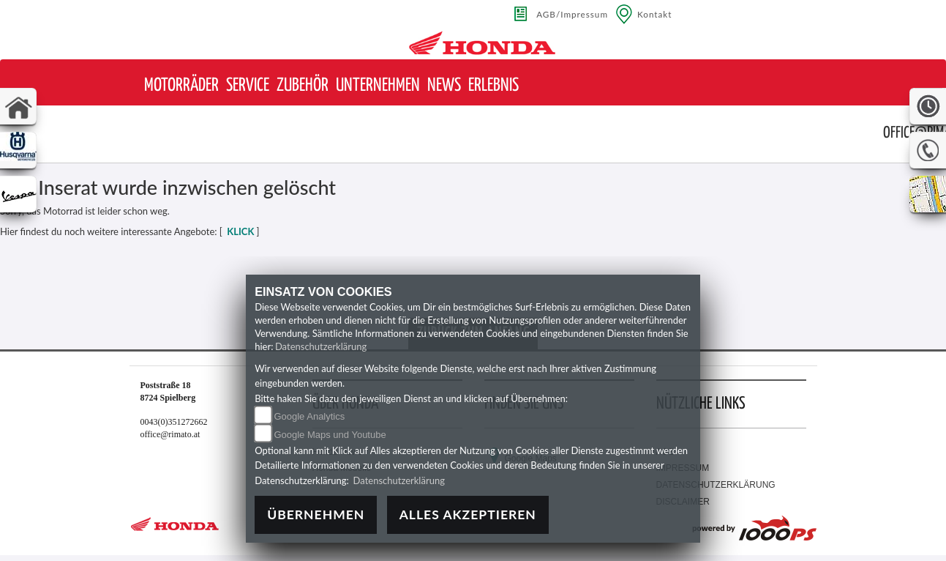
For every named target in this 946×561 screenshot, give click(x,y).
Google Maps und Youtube (330, 434)
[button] (181, 86)
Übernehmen (315, 514)
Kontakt (654, 14)
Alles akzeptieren (467, 514)
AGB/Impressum (572, 14)
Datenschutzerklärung (321, 346)
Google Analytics (309, 416)
